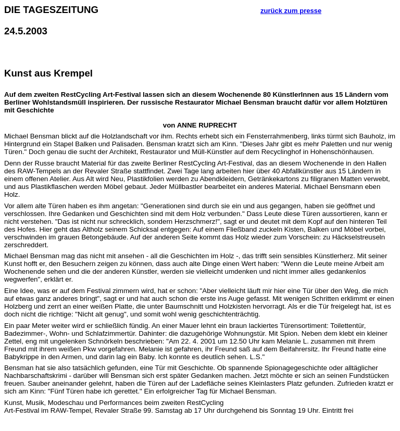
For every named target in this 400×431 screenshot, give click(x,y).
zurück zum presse (290, 11)
